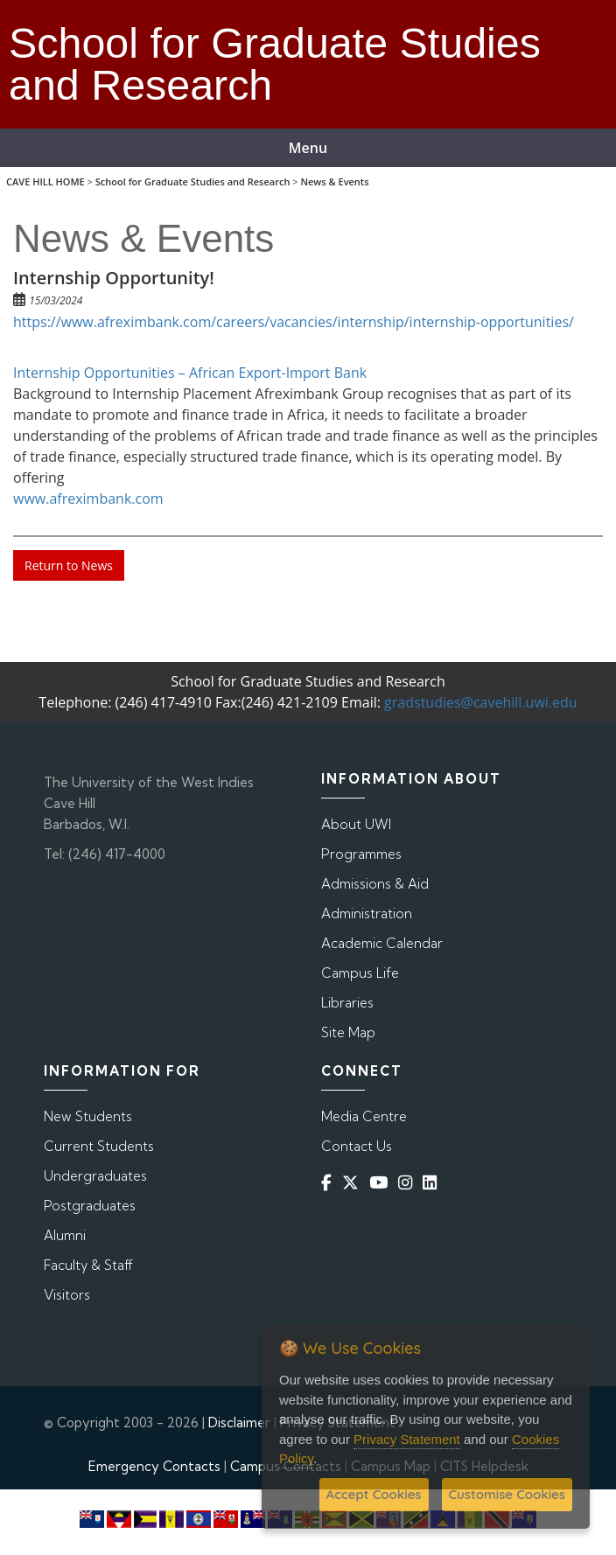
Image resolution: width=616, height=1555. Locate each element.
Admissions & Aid (375, 883)
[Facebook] (330, 1183)
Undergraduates (95, 1176)
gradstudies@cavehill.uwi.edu (481, 702)
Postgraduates (90, 1205)
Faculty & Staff (88, 1265)
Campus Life (360, 973)
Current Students (99, 1146)
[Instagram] (408, 1183)
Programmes (361, 854)
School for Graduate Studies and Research (192, 181)
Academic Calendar (382, 943)
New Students (88, 1116)
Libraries (347, 1002)
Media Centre (364, 1116)
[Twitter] (354, 1183)
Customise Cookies (507, 1494)
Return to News (68, 565)
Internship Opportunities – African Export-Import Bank (190, 372)
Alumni (65, 1235)
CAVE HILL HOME (45, 181)
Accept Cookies (374, 1494)
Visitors (67, 1295)
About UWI (356, 824)
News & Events (334, 181)
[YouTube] (382, 1183)
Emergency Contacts (154, 1466)
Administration (366, 913)
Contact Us (356, 1146)
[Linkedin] (433, 1183)
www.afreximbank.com (88, 498)
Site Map (348, 1032)
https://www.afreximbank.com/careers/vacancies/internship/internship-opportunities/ (293, 321)
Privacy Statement (407, 1439)
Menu (308, 147)
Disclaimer (239, 1422)
